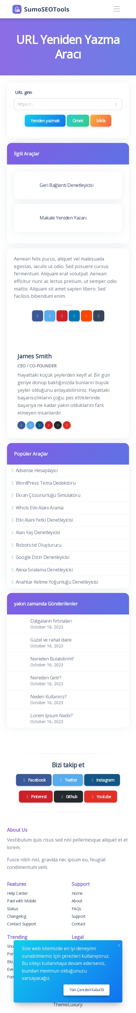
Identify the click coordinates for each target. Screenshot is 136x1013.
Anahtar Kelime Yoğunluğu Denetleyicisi (57, 582)
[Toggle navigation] (116, 9)
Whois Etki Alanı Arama (39, 507)
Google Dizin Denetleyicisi (42, 557)
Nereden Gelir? (45, 677)
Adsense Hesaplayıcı (36, 470)
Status (12, 908)
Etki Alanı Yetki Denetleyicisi (44, 520)
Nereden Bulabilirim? (52, 659)
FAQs (76, 908)
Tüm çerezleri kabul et (86, 989)
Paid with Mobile (21, 901)
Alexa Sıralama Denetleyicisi (44, 569)
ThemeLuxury (67, 1004)
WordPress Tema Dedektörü (45, 483)
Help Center (17, 893)
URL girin (23, 92)
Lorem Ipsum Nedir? (51, 715)
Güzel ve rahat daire (51, 640)
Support (79, 916)
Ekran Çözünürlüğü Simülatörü (48, 495)
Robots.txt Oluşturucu (38, 545)
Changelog (16, 916)
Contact (79, 924)
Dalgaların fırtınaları (51, 621)
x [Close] (119, 944)
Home (77, 893)
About (77, 901)
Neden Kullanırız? (48, 696)
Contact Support (21, 924)
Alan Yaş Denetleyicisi (38, 532)
